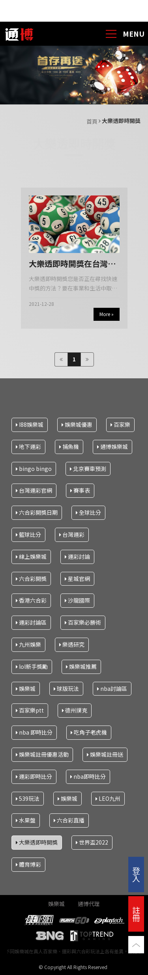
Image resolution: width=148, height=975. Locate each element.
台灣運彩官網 (34, 490)
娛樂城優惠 (77, 424)
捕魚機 (69, 446)
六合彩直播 (69, 820)
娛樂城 (26, 688)
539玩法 (27, 798)
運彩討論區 (31, 622)
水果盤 (26, 820)
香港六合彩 (31, 600)
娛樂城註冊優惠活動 (42, 754)
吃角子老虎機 (89, 732)
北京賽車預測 (88, 468)
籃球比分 (28, 534)
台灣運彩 (71, 534)
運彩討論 (77, 556)
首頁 (91, 121)
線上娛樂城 (31, 556)
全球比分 (88, 512)
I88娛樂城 (29, 424)
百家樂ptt (30, 710)
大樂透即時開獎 (37, 842)
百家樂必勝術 (83, 622)
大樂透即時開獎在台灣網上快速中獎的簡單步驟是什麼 (72, 264)
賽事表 (80, 490)
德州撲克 (74, 710)
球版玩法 (66, 688)
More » (106, 314)
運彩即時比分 (34, 776)
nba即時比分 (88, 776)
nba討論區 (112, 688)
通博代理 (89, 904)
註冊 (136, 913)
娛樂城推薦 (81, 666)
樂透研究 (71, 644)
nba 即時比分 (34, 732)
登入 (136, 874)
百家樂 (120, 424)
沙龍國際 (77, 600)
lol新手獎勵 (32, 666)
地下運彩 (28, 446)
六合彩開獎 (31, 578)
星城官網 (77, 578)
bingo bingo (34, 468)
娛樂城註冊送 (105, 754)
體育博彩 (28, 864)
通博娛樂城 (112, 446)
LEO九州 (108, 798)
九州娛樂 (28, 644)
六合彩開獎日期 (37, 512)
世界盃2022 (92, 842)
